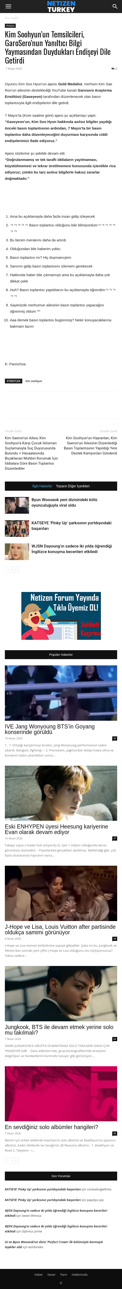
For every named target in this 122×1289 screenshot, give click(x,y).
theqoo (10, 25)
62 (115, 1039)
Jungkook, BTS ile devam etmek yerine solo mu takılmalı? (59, 1030)
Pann (63, 1275)
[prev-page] (8, 570)
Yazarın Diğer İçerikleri (72, 486)
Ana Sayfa (11, 18)
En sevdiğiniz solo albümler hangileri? (51, 1127)
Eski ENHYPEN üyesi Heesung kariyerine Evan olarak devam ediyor (56, 829)
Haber (38, 1275)
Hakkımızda (80, 1275)
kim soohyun (33, 381)
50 (115, 738)
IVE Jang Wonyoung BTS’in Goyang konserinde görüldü (50, 729)
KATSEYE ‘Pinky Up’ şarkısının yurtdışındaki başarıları (43, 1189)
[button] (8, 6)
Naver (52, 1275)
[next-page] (16, 570)
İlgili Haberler (42, 486)
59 (115, 938)
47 (115, 838)
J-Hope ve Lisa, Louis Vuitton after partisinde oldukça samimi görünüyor (60, 930)
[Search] (115, 6)
